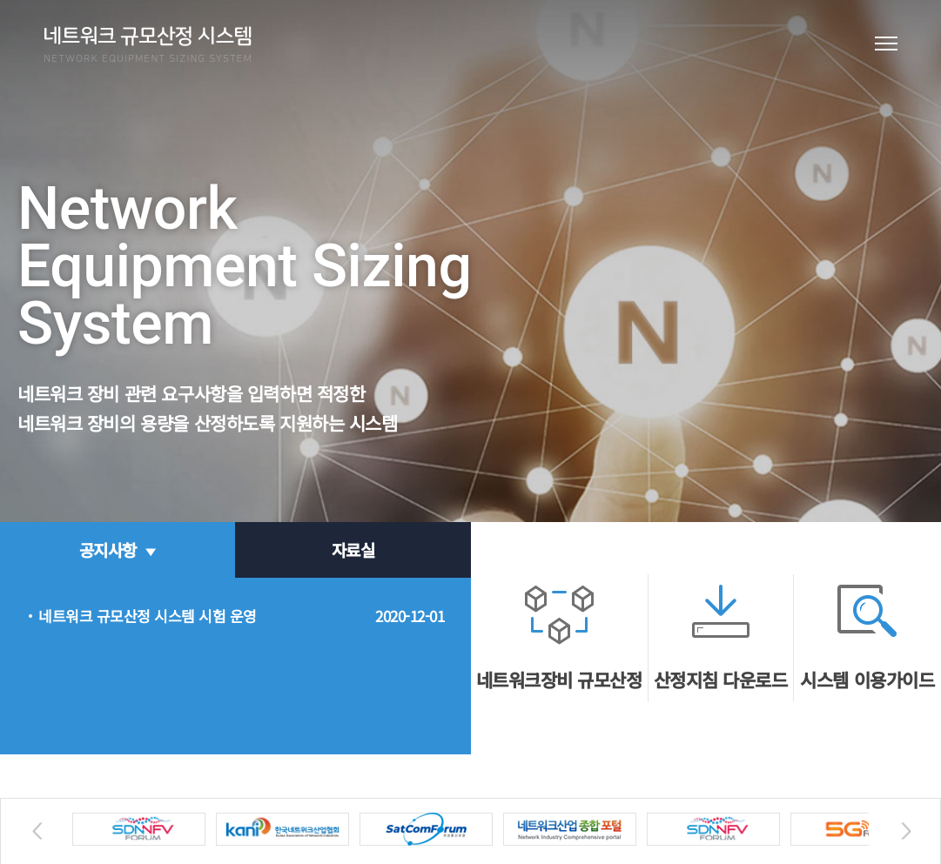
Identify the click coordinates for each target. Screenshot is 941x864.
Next (902, 831)
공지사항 (108, 549)
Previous (34, 831)
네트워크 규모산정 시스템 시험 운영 (147, 615)
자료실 (353, 549)
